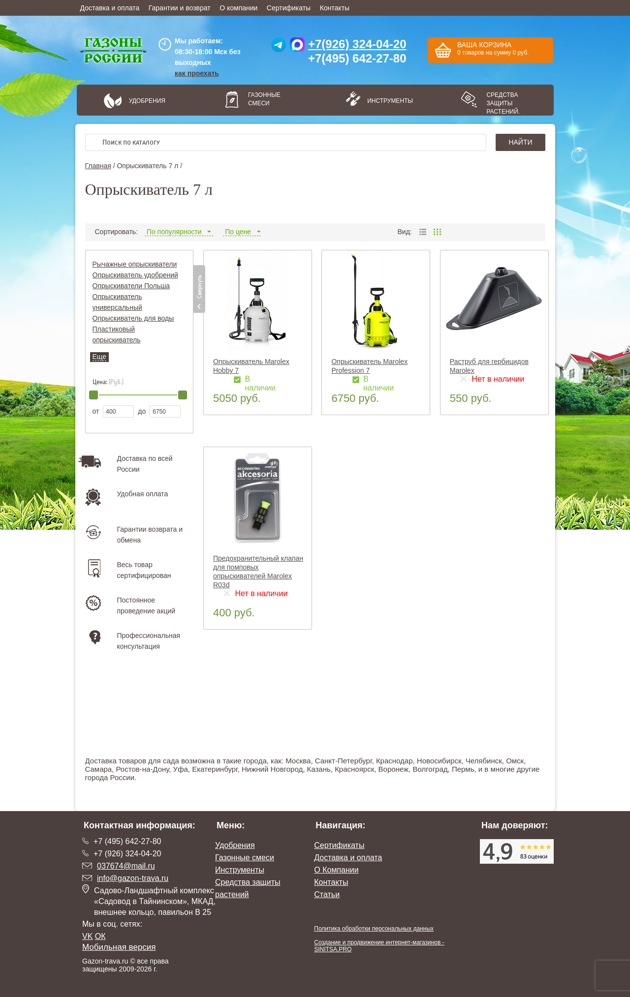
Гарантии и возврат (180, 8)
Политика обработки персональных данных (374, 928)
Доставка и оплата (110, 8)
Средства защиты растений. (503, 103)
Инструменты (387, 100)
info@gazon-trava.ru (132, 878)
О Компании (336, 870)
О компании (238, 8)
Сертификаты (289, 8)
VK (87, 936)
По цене (242, 232)
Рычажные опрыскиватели (135, 264)
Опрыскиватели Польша (131, 286)
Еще (100, 357)
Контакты (334, 8)
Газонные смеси (264, 99)
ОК (100, 936)
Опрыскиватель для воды (133, 318)
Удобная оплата (142, 494)
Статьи (327, 894)
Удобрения (147, 100)
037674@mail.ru (126, 866)
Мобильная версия (119, 947)
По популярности (179, 232)
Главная (98, 166)
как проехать (197, 73)
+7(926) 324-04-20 (357, 44)
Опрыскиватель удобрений (135, 275)
